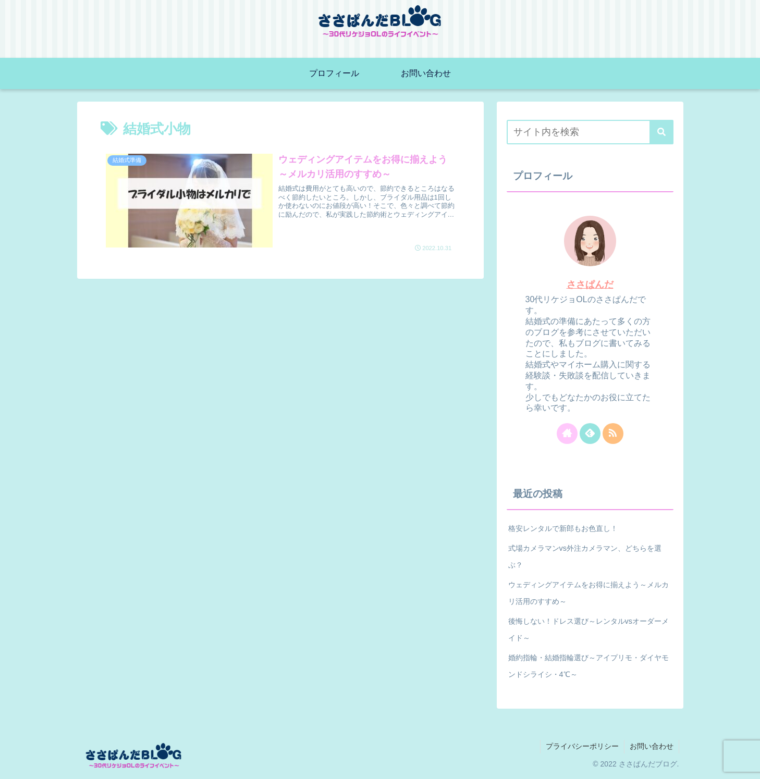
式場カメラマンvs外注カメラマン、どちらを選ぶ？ (584, 556)
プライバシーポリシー (582, 746)
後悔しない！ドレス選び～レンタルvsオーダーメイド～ (588, 629)
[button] (661, 132)
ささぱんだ (590, 284)
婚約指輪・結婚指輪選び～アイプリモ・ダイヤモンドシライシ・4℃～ (588, 665)
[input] (590, 132)
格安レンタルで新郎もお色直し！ (563, 528)
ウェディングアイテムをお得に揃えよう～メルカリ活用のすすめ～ (588, 592)
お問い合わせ (651, 746)
